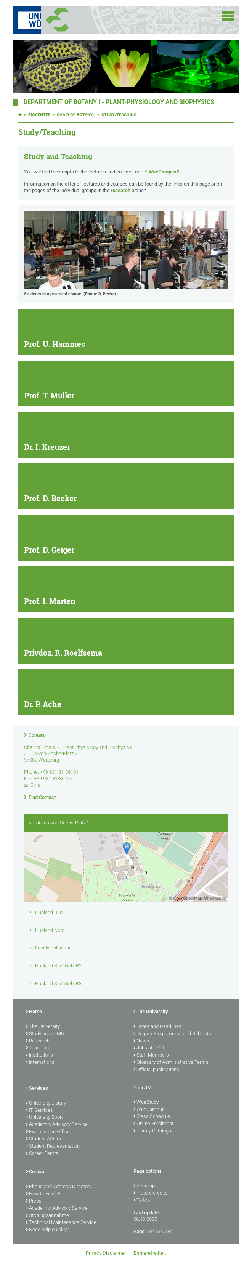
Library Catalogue (153, 1131)
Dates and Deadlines (157, 1026)
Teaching (37, 1048)
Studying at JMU (45, 1034)
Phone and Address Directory (58, 1186)
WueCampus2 (164, 172)
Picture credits (150, 1193)
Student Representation (53, 1146)
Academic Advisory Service (57, 1124)
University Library (46, 1103)
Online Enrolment (153, 1124)
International (41, 1062)
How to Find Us (44, 1194)
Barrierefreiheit (150, 1253)
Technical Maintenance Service (61, 1222)
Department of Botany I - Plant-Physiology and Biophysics (119, 102)
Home (34, 1012)
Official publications (156, 1069)
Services (37, 1088)
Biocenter (39, 114)
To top (141, 1200)
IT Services (39, 1110)
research (120, 190)
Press (34, 1201)
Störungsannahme (47, 1215)
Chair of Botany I (76, 114)
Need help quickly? (47, 1230)
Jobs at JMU (148, 1048)
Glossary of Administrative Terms (171, 1062)
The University (43, 1026)
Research (38, 1041)
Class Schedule (151, 1116)
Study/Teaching (119, 114)
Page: (139, 1231)
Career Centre (42, 1153)
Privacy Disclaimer (106, 1253)
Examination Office (48, 1132)
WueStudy (146, 1102)
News (141, 1041)
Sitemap (144, 1186)
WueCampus (149, 1109)
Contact (37, 735)
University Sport (44, 1117)
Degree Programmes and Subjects (172, 1034)
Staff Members (151, 1055)
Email (36, 785)
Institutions (39, 1055)
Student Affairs (43, 1139)
